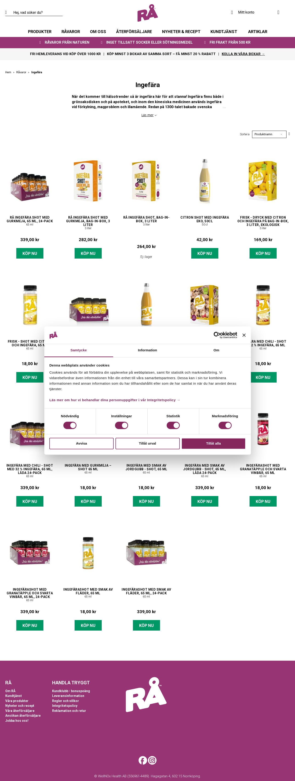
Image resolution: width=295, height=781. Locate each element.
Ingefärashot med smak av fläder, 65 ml (88, 591)
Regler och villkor (65, 701)
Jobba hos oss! (16, 720)
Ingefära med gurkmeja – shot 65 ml (88, 467)
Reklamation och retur (69, 711)
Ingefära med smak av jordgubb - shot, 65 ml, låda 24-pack (204, 469)
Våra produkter (16, 701)
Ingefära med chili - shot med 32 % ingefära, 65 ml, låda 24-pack (29, 469)
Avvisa (81, 443)
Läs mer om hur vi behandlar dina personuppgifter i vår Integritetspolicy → (114, 400)
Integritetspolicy (64, 706)
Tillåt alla (213, 443)
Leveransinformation (68, 696)
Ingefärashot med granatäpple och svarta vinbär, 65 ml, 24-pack (30, 593)
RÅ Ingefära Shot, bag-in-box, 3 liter (146, 219)
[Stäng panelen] (244, 335)
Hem (8, 72)
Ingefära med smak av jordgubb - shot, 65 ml (146, 467)
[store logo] (147, 13)
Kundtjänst (13, 696)
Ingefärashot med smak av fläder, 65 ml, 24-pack (146, 591)
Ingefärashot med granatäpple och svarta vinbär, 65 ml (263, 469)
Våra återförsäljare (19, 711)
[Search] (8, 12)
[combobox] (34, 12)
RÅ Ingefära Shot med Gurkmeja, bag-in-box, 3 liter (88, 221)
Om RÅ (10, 691)
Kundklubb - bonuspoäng (71, 691)
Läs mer (147, 115)
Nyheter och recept (19, 706)
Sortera (245, 134)
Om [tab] (216, 350)
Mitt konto (246, 12)
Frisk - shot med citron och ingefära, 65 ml (30, 343)
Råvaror (21, 72)
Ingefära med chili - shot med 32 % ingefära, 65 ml (263, 343)
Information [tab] (147, 350)
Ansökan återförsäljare (23, 715)
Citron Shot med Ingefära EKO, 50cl (204, 219)
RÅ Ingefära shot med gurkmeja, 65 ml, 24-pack (30, 219)
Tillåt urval (147, 443)
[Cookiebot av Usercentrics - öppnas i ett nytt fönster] (217, 335)
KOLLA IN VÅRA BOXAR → (243, 54)
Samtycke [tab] (78, 350)
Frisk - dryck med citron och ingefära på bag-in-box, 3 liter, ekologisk (263, 221)
